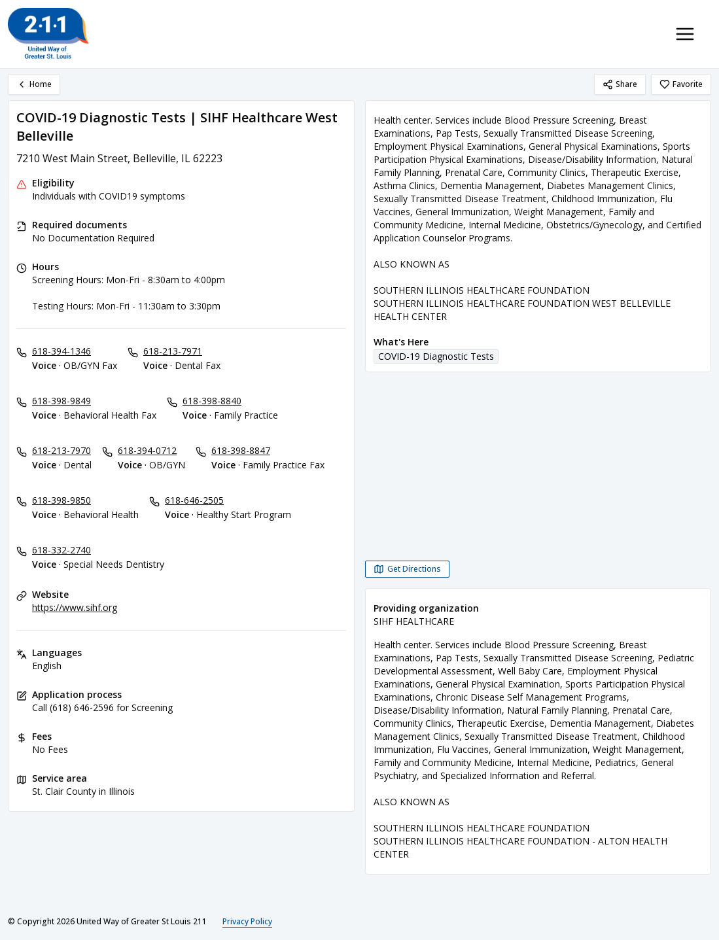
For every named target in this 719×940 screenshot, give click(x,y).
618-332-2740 (61, 550)
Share (620, 84)
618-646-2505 (194, 500)
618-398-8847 (240, 450)
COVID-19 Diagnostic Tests (436, 356)
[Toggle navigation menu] (685, 34)
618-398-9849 (61, 400)
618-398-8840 (212, 400)
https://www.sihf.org (74, 607)
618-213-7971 (172, 351)
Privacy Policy (247, 921)
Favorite (681, 84)
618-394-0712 (147, 450)
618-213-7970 (61, 450)
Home (34, 84)
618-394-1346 (61, 351)
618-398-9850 (61, 500)
